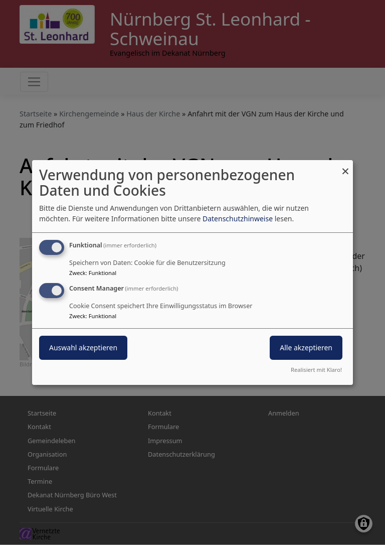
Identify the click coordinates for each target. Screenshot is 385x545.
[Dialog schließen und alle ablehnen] (345, 166)
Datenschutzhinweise (238, 218)
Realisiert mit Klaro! (316, 369)
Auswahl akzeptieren (83, 347)
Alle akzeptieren (306, 347)
